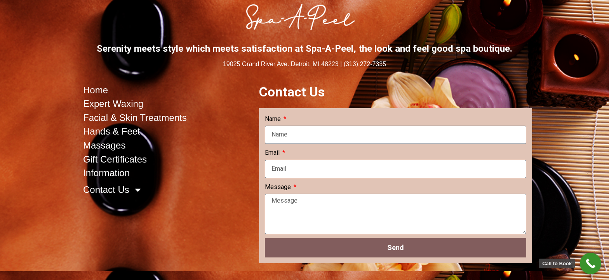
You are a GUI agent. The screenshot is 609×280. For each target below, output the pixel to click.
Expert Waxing (113, 103)
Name (273, 118)
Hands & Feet (111, 131)
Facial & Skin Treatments (135, 117)
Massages (104, 145)
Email (273, 152)
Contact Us (113, 189)
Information (106, 173)
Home (95, 90)
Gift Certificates (115, 159)
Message (278, 187)
